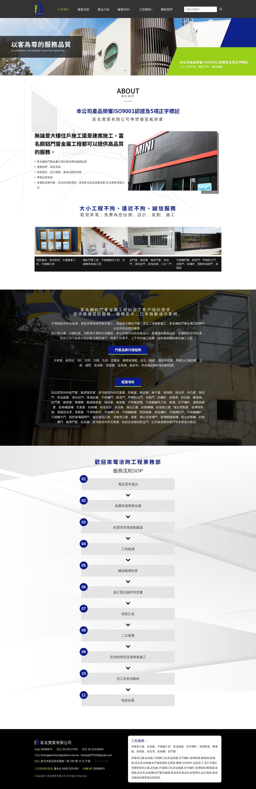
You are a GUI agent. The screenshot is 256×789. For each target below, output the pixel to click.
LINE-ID (87, 768)
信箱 (37, 755)
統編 (37, 749)
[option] (128, 46)
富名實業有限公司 (39, 9)
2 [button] (128, 70)
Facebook (180, 9)
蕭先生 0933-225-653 (66, 768)
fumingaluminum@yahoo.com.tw (76, 755)
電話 (59, 749)
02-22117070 (70, 749)
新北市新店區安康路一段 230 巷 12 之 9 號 (65, 761)
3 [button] (131, 70)
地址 (37, 761)
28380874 (46, 749)
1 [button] (124, 70)
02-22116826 (96, 749)
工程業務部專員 (44, 768)
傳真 (84, 749)
